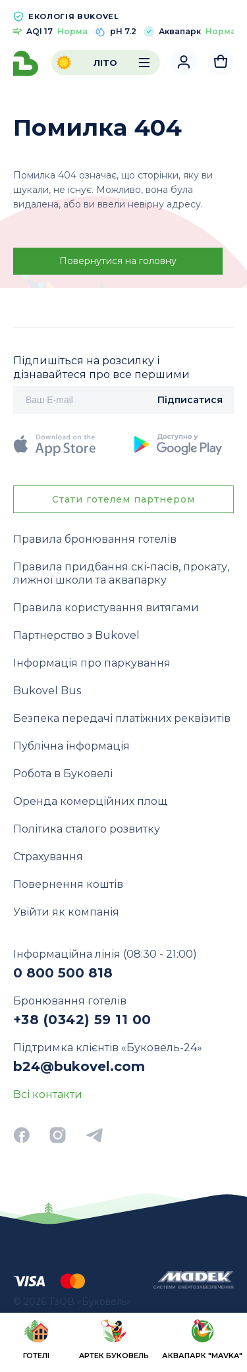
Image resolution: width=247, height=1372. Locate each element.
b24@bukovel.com (79, 1066)
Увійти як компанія (66, 912)
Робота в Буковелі (63, 773)
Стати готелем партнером (123, 499)
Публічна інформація (71, 746)
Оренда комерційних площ (90, 801)
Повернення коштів (68, 884)
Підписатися (190, 400)
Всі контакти (47, 1094)
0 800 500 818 (63, 973)
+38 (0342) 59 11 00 (82, 1020)
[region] (123, 1341)
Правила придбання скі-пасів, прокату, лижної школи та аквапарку (121, 573)
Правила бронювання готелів (95, 539)
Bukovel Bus (47, 690)
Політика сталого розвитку (86, 829)
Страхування (48, 856)
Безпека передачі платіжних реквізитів (122, 718)
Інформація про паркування (92, 663)
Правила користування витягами (106, 607)
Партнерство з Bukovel (76, 635)
